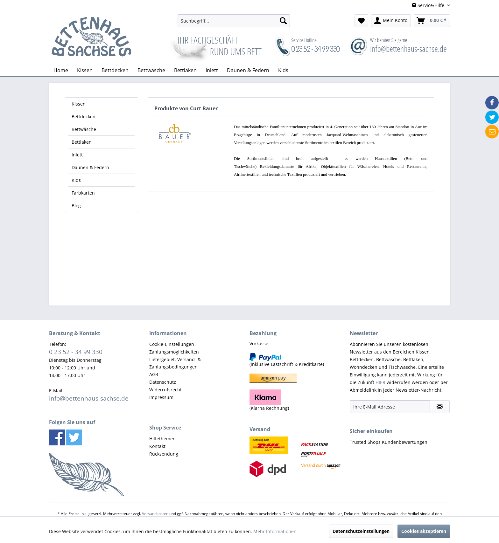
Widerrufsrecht (165, 390)
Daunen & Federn (90, 167)
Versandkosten (155, 513)
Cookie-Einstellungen (171, 344)
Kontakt (157, 446)
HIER (380, 382)
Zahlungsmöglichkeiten (174, 352)
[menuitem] (234, 20)
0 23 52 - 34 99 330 (75, 351)
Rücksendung (163, 454)
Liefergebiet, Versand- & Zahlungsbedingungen (175, 363)
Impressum (161, 397)
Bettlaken (82, 142)
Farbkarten (83, 193)
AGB (153, 374)
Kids (76, 180)
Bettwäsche (84, 129)
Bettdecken (83, 116)
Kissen (79, 104)
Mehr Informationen (275, 531)
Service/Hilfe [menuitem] (429, 5)
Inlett (77, 155)
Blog (76, 206)
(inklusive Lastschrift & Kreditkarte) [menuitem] (287, 360)
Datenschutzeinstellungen (361, 531)
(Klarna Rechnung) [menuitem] (269, 400)
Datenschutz (162, 382)
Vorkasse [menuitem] (259, 343)
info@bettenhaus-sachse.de (89, 398)
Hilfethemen (162, 439)
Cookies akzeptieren (423, 531)
